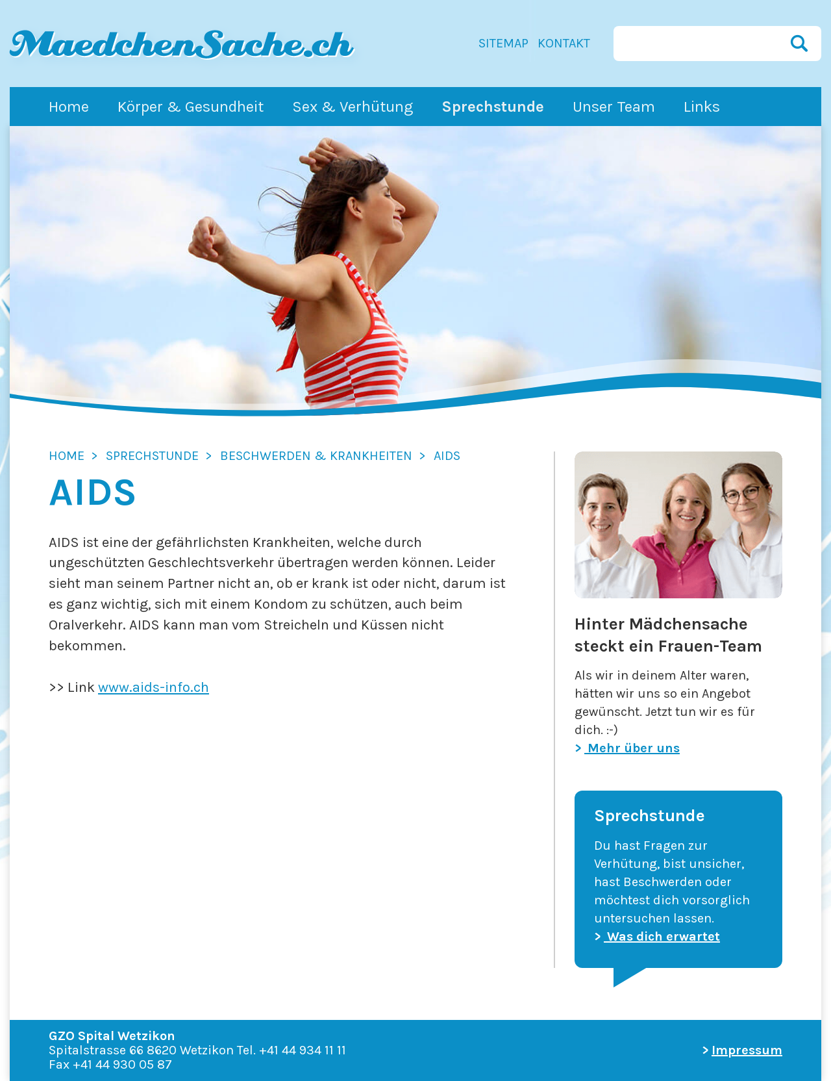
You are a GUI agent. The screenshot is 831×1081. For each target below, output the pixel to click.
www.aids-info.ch (153, 687)
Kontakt (564, 43)
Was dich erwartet (662, 936)
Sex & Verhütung (352, 106)
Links (702, 106)
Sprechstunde (492, 106)
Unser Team (614, 106)
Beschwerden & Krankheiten (316, 455)
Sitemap (503, 43)
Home (69, 106)
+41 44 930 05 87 (122, 1064)
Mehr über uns (632, 748)
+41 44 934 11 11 (302, 1050)
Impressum (747, 1050)
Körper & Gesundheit (191, 106)
